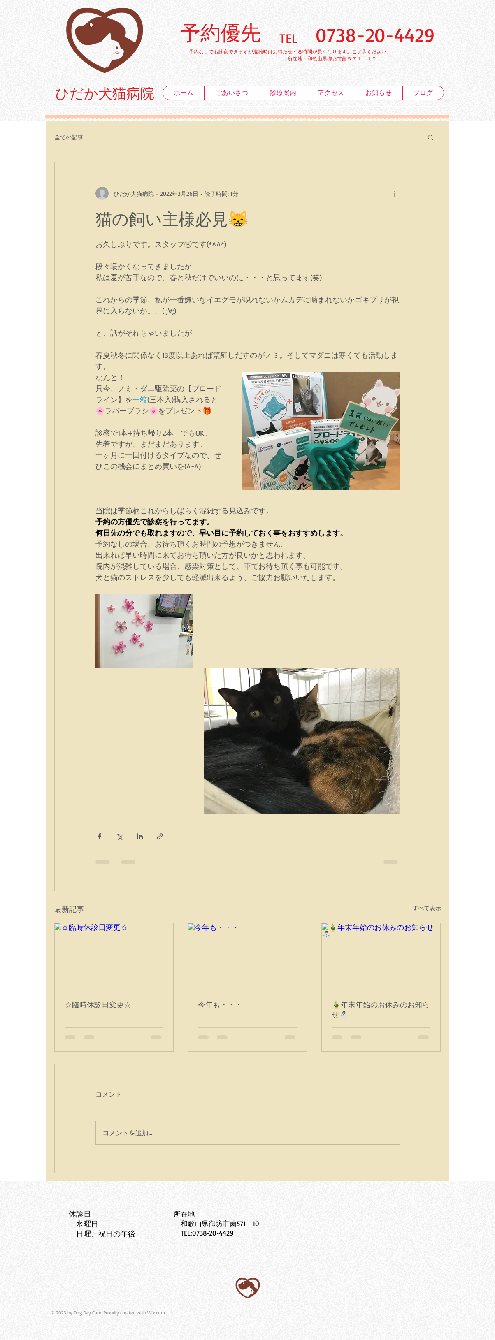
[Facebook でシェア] (99, 836)
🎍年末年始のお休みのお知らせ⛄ (381, 1009)
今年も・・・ (220, 1004)
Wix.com (156, 1313)
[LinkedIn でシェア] (140, 836)
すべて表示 (426, 907)
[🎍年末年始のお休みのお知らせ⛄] (381, 956)
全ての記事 (68, 137)
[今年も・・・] (247, 956)
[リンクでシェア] (160, 836)
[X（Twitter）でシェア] (119, 836)
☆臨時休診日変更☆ (98, 1004)
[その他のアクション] (395, 193)
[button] (431, 137)
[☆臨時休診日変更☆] (114, 956)
